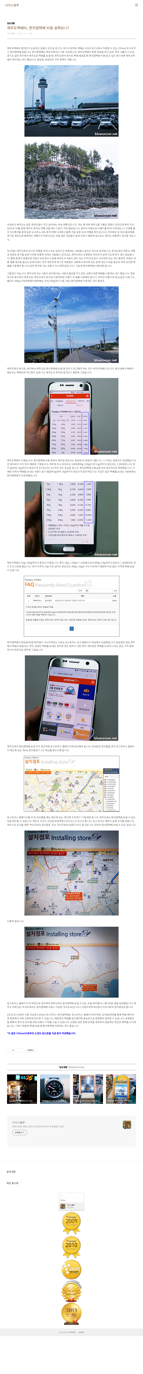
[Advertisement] (71, 264)
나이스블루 (12, 5)
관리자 (81, 1370)
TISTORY (72, 1370)
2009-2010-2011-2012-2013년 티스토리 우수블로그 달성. (38, 1164)
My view (62, 1238)
